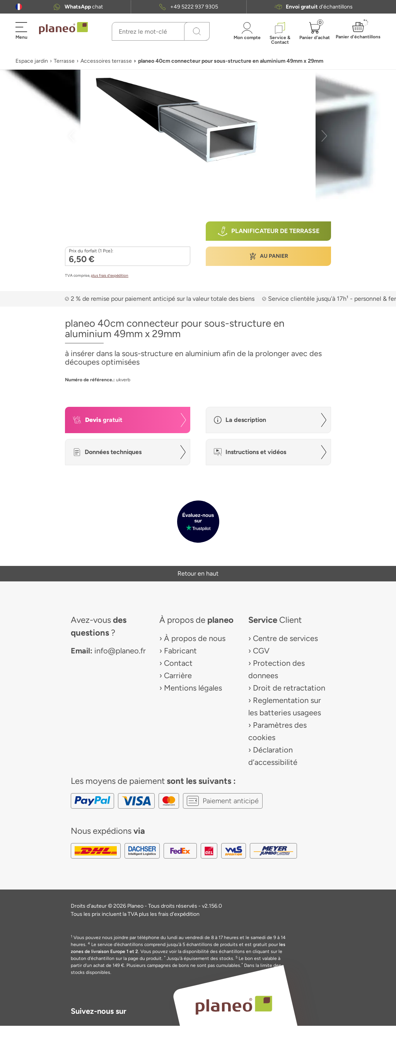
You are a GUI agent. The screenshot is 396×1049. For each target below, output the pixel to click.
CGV (261, 650)
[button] (18, 6)
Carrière (178, 675)
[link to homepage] (63, 28)
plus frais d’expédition (109, 275)
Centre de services (285, 638)
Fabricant (180, 650)
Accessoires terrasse (106, 61)
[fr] (18, 6)
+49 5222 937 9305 (194, 6)
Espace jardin (31, 61)
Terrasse (64, 61)
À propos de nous (194, 638)
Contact (178, 663)
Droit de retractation (289, 687)
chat (84, 6)
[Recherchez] (197, 31)
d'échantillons (319, 6)
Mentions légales (193, 687)
